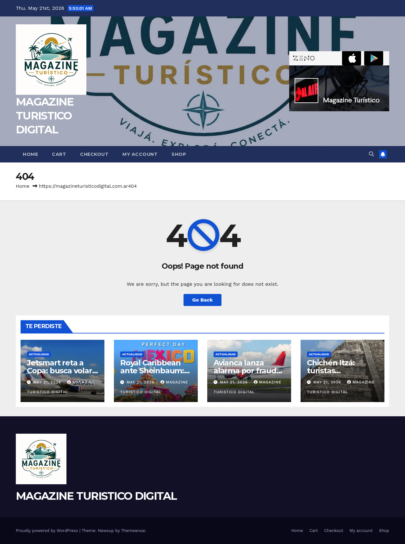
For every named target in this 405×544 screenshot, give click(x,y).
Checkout (94, 154)
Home (30, 154)
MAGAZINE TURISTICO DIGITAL (44, 115)
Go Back (202, 300)
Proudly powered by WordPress (47, 530)
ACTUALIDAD (39, 354)
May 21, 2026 (48, 382)
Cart (59, 154)
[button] (371, 154)
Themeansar (133, 530)
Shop (178, 154)
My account (140, 154)
